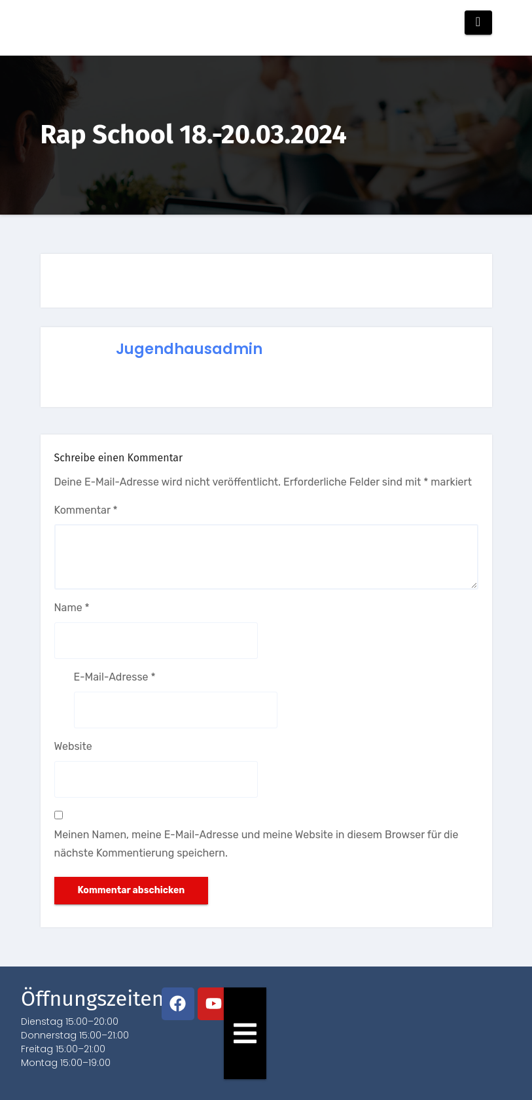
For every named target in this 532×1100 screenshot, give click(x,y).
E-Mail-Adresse (115, 677)
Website (73, 746)
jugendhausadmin (189, 349)
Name (72, 607)
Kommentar (86, 510)
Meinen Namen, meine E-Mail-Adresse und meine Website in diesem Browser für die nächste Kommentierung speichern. (256, 843)
